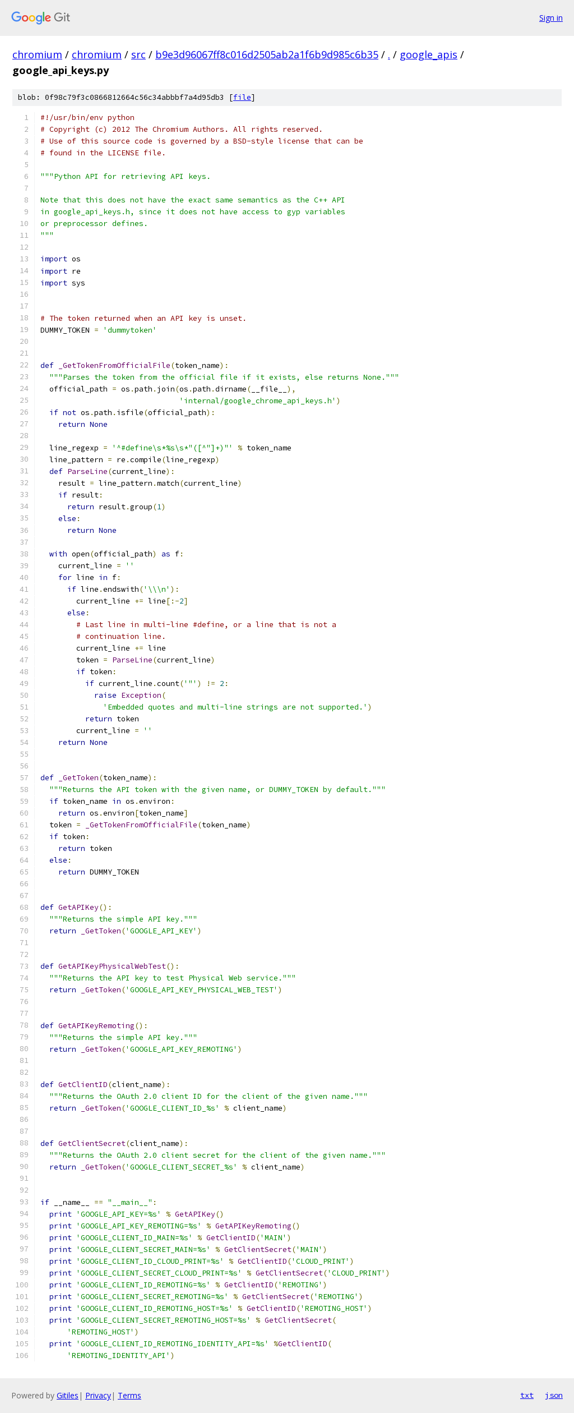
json (554, 1395)
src (138, 54)
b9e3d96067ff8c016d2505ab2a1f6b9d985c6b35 (266, 54)
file (242, 97)
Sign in (551, 17)
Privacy (98, 1395)
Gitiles (67, 1395)
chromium (37, 54)
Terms (129, 1395)
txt (527, 1395)
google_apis (428, 54)
